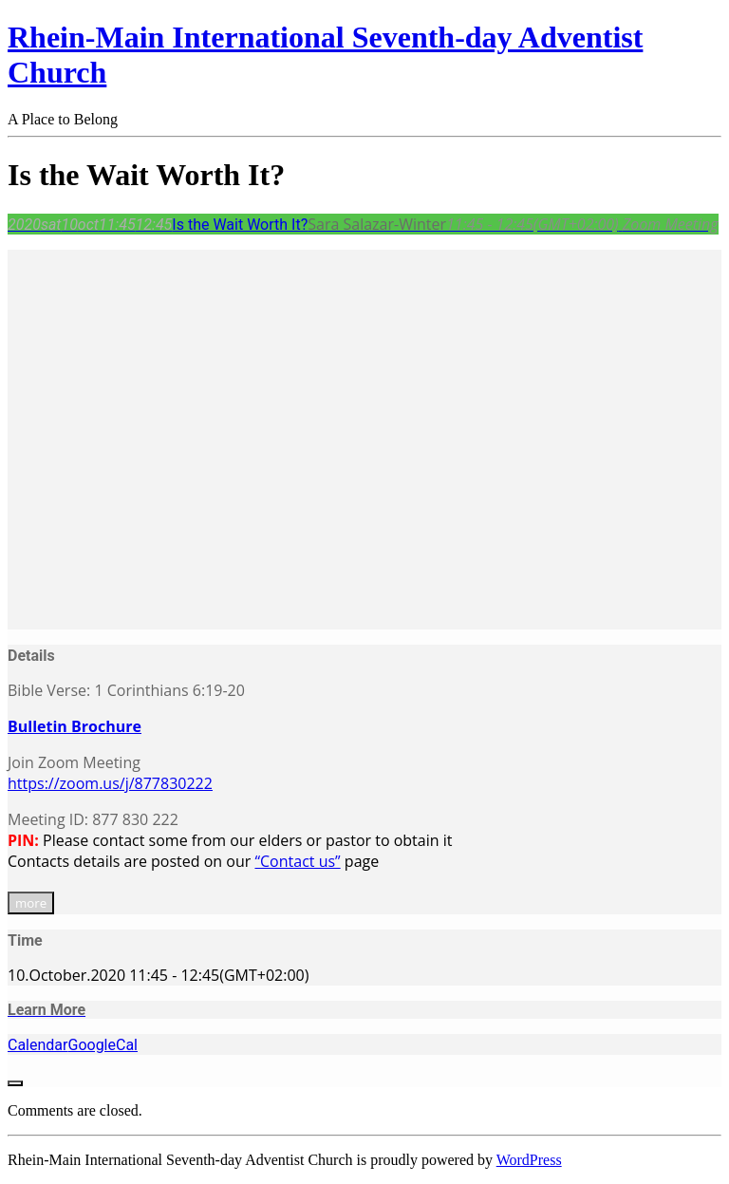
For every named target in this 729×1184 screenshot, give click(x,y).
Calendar (37, 1045)
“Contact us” (297, 861)
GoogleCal (102, 1045)
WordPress (529, 1160)
